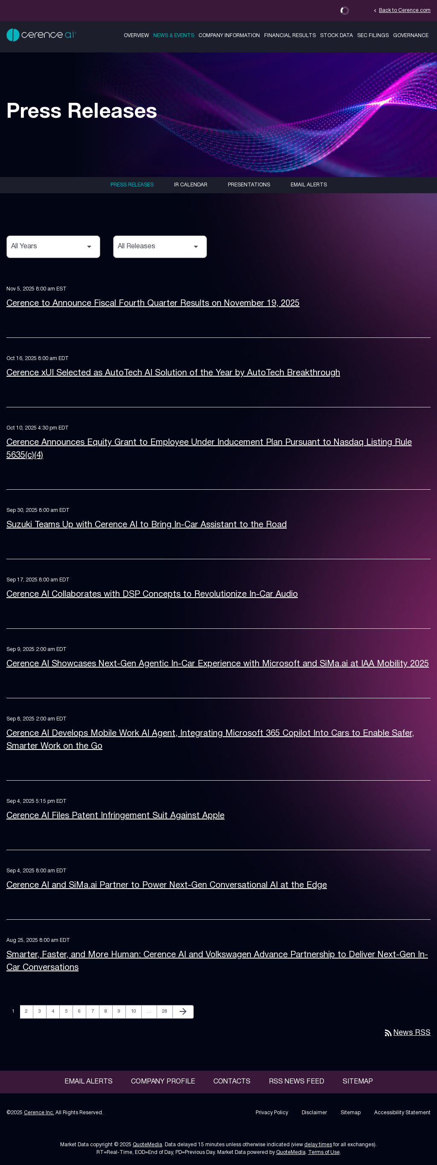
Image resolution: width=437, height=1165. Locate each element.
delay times (318, 1144)
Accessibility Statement (402, 1112)
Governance (410, 35)
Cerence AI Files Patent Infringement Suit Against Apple (115, 816)
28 (167, 1011)
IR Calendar (190, 185)
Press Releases (132, 185)
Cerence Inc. (39, 1112)
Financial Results (290, 35)
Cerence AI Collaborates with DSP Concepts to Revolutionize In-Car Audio (152, 594)
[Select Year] (53, 246)
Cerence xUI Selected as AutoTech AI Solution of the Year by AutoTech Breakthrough (173, 373)
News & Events (173, 35)
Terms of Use (324, 1152)
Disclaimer (314, 1112)
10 (136, 1011)
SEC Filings (373, 35)
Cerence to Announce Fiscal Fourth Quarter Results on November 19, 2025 (153, 304)
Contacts (232, 1082)
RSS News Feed (296, 1082)
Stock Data (336, 35)
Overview (136, 35)
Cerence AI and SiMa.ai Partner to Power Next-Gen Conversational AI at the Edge (166, 885)
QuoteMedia (147, 1144)
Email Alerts (309, 185)
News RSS (407, 1033)
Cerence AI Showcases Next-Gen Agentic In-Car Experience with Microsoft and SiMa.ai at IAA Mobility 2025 (217, 664)
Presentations (249, 185)
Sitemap (358, 1082)
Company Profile (163, 1082)
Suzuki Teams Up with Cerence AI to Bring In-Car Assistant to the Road (146, 525)
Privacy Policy (272, 1112)
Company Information (229, 35)
